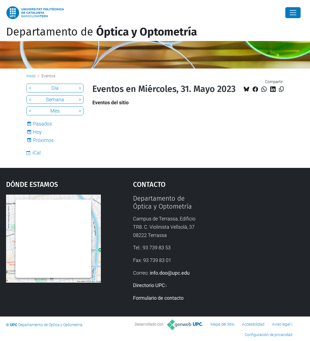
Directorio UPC (149, 285)
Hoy (37, 132)
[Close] (293, 12)
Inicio (30, 76)
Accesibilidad (253, 324)
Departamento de (101, 32)
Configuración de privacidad (268, 334)
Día (55, 88)
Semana (55, 99)
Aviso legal (281, 324)
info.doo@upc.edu (170, 273)
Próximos (43, 140)
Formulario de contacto (158, 298)
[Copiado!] (281, 89)
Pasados (42, 124)
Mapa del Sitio (222, 324)
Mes (55, 111)
